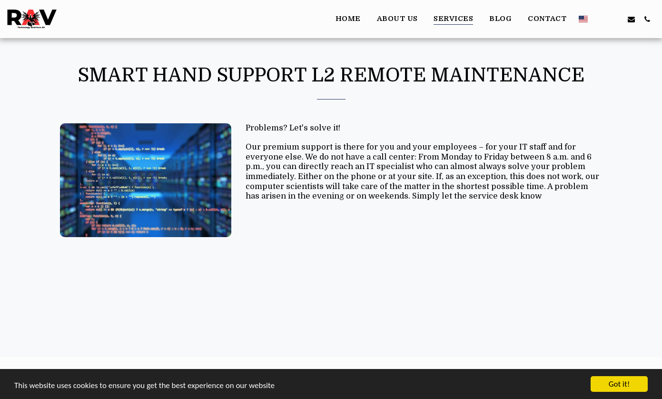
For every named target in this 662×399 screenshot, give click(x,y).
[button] (600, 19)
